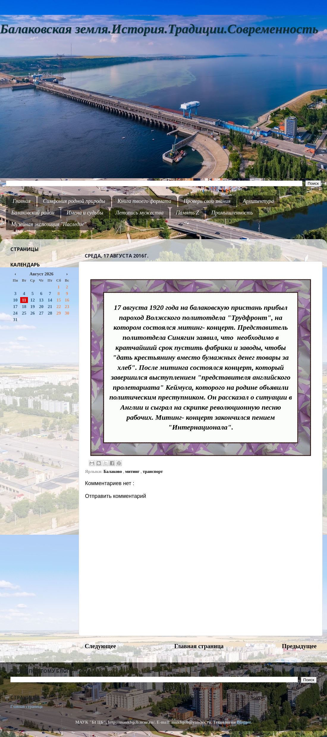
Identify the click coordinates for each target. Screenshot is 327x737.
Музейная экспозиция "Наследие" (49, 224)
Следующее (100, 646)
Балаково (113, 471)
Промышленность (232, 213)
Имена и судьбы (85, 213)
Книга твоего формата (144, 201)
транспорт (153, 471)
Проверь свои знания (207, 201)
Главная (22, 201)
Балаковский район (32, 213)
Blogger (244, 722)
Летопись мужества (140, 213)
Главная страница (199, 646)
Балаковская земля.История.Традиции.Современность (159, 29)
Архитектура (258, 201)
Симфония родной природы (74, 201)
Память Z (187, 213)
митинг (133, 471)
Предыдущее (299, 646)
